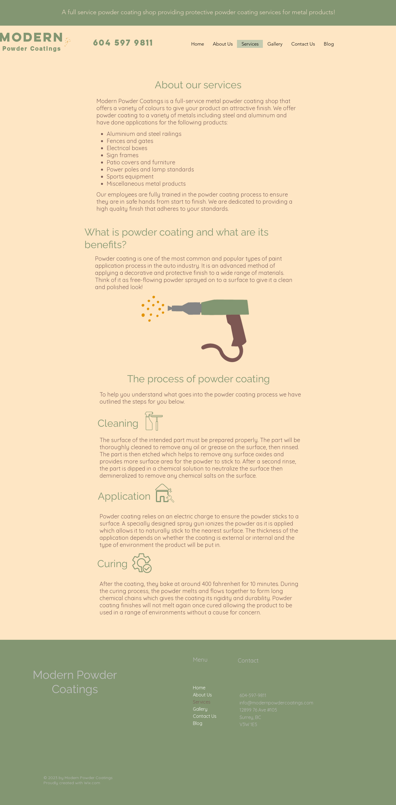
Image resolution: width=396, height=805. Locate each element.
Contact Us (204, 716)
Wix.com (92, 782)
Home (199, 687)
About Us (202, 695)
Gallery (200, 709)
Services (202, 702)
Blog (197, 723)
